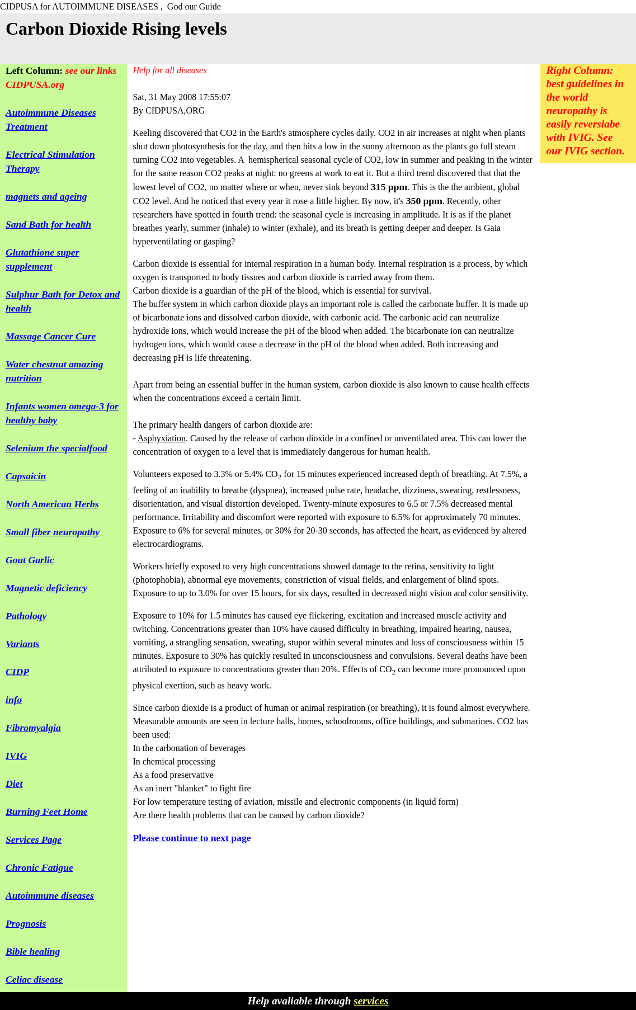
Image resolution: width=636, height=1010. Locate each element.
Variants (23, 643)
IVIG (16, 755)
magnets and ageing (46, 196)
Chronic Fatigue (39, 867)
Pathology (26, 615)
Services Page (34, 839)
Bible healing (33, 951)
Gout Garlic (30, 559)
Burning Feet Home (47, 811)
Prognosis (26, 923)
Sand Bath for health (48, 224)
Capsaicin (26, 476)
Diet (14, 783)
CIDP (17, 671)
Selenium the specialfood (56, 448)
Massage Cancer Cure (51, 336)
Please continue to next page (192, 837)
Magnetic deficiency (46, 587)
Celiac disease (34, 979)
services (371, 1001)
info (14, 699)
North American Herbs (52, 503)
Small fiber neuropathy (53, 531)
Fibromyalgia (33, 727)
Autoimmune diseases (50, 895)
